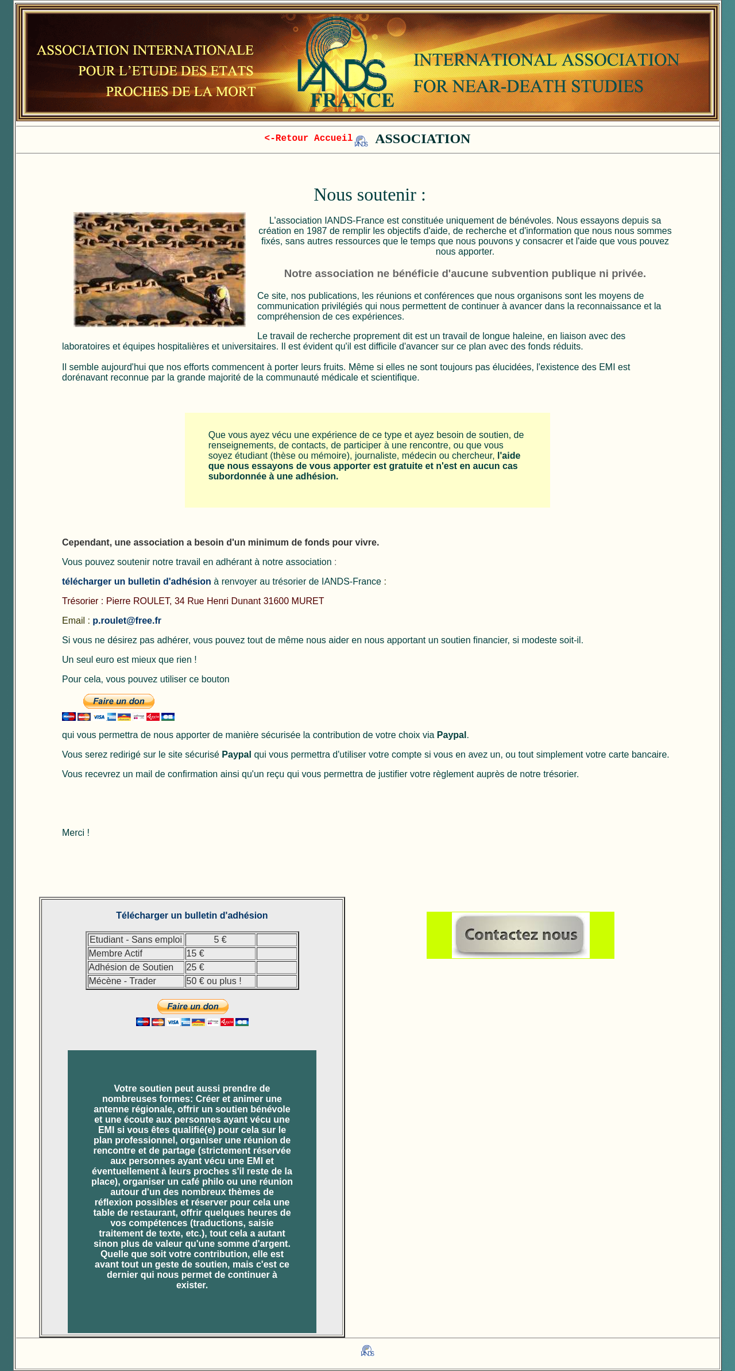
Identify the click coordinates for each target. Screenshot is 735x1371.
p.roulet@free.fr (126, 620)
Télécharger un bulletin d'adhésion (192, 915)
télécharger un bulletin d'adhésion (136, 581)
